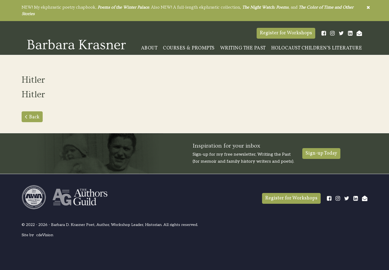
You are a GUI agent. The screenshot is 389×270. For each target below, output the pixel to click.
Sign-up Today (321, 153)
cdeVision (44, 235)
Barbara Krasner (76, 44)
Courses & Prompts (189, 48)
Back (34, 117)
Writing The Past (243, 48)
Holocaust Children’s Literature (316, 48)
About (149, 48)
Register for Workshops (286, 33)
